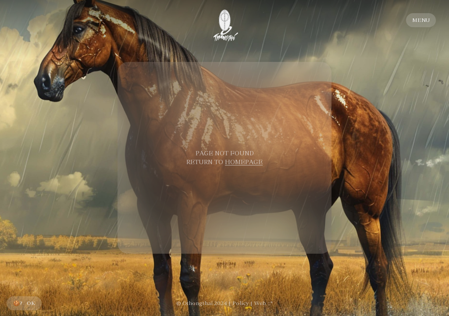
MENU (421, 20)
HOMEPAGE (244, 162)
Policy (240, 303)
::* (270, 303)
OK (31, 303)
